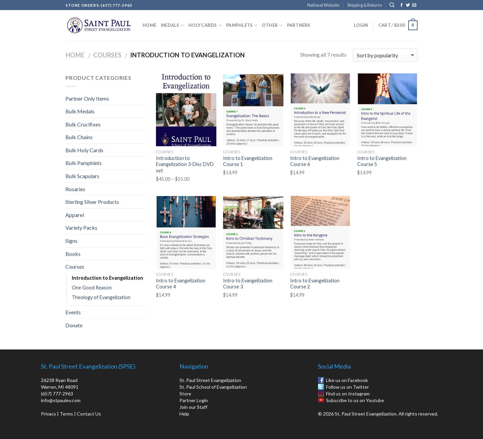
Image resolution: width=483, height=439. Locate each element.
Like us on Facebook (347, 380)
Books (72, 254)
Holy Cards (205, 25)
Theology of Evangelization (101, 297)
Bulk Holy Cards (84, 150)
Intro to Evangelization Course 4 (180, 284)
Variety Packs (81, 227)
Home (149, 25)
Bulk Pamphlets (83, 163)
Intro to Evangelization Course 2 (314, 284)
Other (272, 25)
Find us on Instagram (348, 393)
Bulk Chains (79, 137)
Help (184, 414)
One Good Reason (92, 287)
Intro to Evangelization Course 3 (247, 284)
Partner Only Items (87, 98)
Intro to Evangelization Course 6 (314, 161)
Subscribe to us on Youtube (355, 400)
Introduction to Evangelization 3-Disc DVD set (185, 164)
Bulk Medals (80, 111)
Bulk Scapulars (82, 176)
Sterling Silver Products (92, 202)
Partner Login (193, 400)
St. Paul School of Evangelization (213, 387)
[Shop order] (385, 55)
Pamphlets (241, 25)
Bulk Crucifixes (83, 124)
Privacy (48, 414)
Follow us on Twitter (347, 387)
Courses (107, 55)
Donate (74, 325)
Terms (66, 414)
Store (185, 393)
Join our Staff (193, 407)
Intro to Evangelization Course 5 (382, 161)
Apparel (74, 215)
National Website (323, 5)
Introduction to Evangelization (107, 278)
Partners (299, 25)
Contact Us (89, 414)
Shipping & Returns (364, 5)
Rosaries (75, 189)
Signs (71, 240)
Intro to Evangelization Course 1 (247, 161)
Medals (172, 25)
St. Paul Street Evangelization (210, 380)
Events (73, 312)
